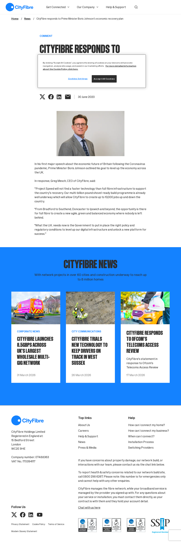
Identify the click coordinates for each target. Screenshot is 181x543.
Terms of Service (56, 524)
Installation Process (141, 442)
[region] (91, 71)
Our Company (88, 7)
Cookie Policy (38, 524)
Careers (83, 430)
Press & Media (87, 447)
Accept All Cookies (104, 79)
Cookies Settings (78, 78)
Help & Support (116, 7)
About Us (84, 425)
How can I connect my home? (146, 425)
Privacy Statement (20, 524)
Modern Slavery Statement (24, 531)
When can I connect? (141, 436)
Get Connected (58, 7)
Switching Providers (141, 447)
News (81, 442)
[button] (136, 7)
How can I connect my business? (148, 430)
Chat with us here (89, 507)
